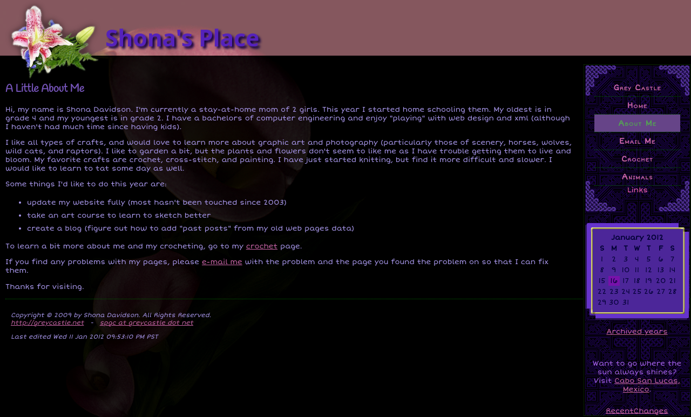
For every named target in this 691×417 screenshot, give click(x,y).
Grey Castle (637, 87)
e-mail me (222, 262)
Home (637, 105)
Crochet (637, 159)
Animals (637, 176)
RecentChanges (637, 410)
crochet (261, 246)
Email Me (637, 141)
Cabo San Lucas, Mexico (647, 385)
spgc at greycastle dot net (146, 322)
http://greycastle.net (47, 322)
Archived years (636, 331)
